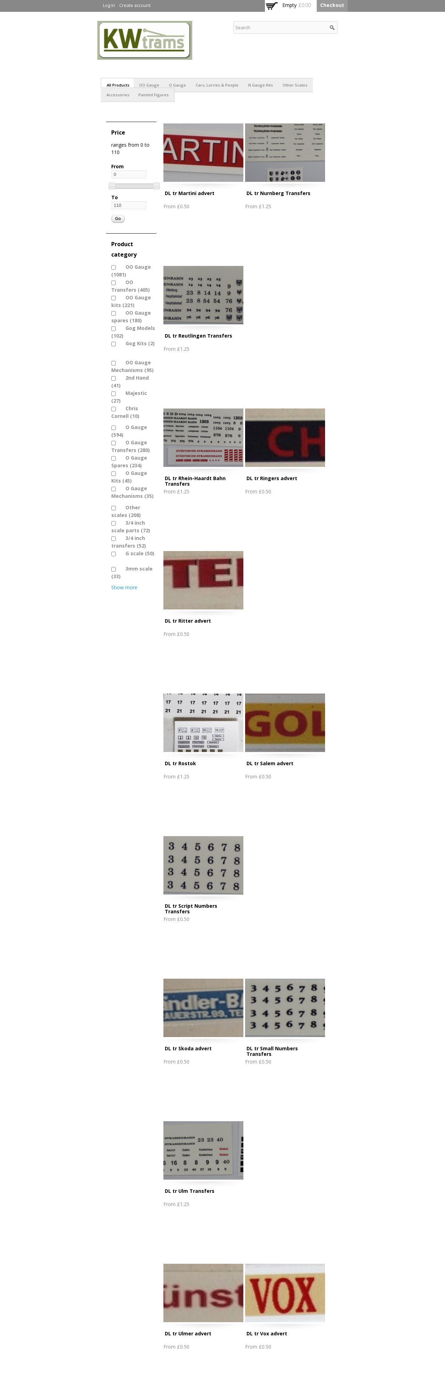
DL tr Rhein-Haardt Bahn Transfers (195, 481)
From (117, 166)
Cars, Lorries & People (217, 85)
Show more (124, 587)
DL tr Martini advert (190, 193)
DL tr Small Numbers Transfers (272, 1051)
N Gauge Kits (260, 85)
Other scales (295, 85)
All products (118, 85)
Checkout (332, 5)
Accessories (117, 94)
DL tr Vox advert (266, 1333)
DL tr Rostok (180, 763)
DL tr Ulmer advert (188, 1333)
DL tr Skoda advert (188, 1048)
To (114, 197)
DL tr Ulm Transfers (190, 1191)
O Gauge (177, 85)
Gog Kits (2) (136, 343)
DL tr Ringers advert (271, 478)
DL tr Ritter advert (188, 620)
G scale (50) (136, 553)
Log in (109, 5)
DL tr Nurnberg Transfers (278, 193)
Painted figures (153, 94)
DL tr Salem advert (269, 763)
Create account (135, 5)
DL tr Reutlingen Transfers (198, 335)
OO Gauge (149, 85)
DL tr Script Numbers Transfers (191, 909)
